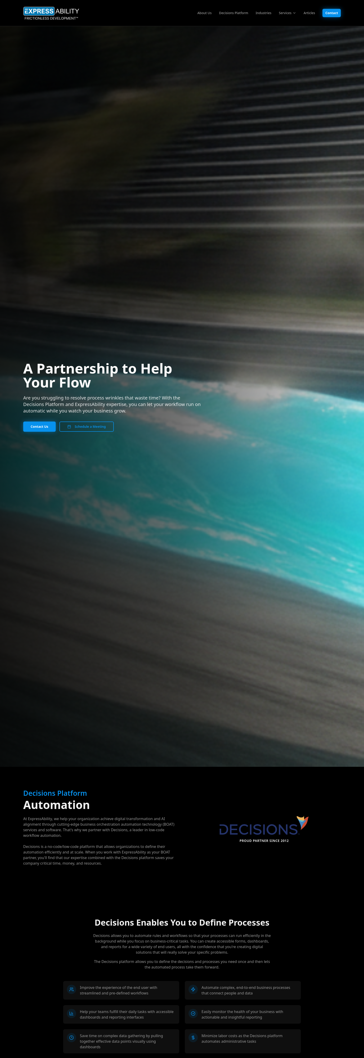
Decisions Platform (233, 13)
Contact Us (39, 426)
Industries (263, 13)
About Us (204, 13)
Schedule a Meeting (86, 426)
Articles (309, 13)
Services (287, 13)
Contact (331, 13)
